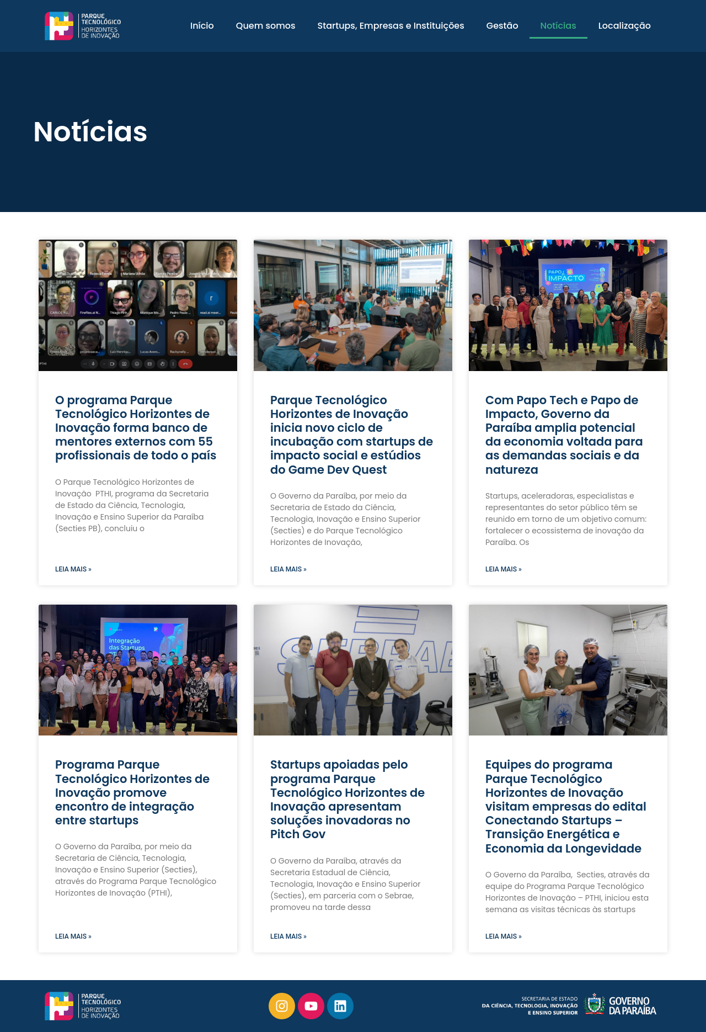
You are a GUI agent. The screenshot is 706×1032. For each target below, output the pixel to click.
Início (202, 25)
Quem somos (266, 25)
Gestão (502, 25)
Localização (624, 25)
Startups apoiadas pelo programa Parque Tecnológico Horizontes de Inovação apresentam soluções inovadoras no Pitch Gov (347, 799)
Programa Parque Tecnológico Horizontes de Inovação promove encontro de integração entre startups (132, 792)
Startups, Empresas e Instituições (391, 25)
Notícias (558, 25)
